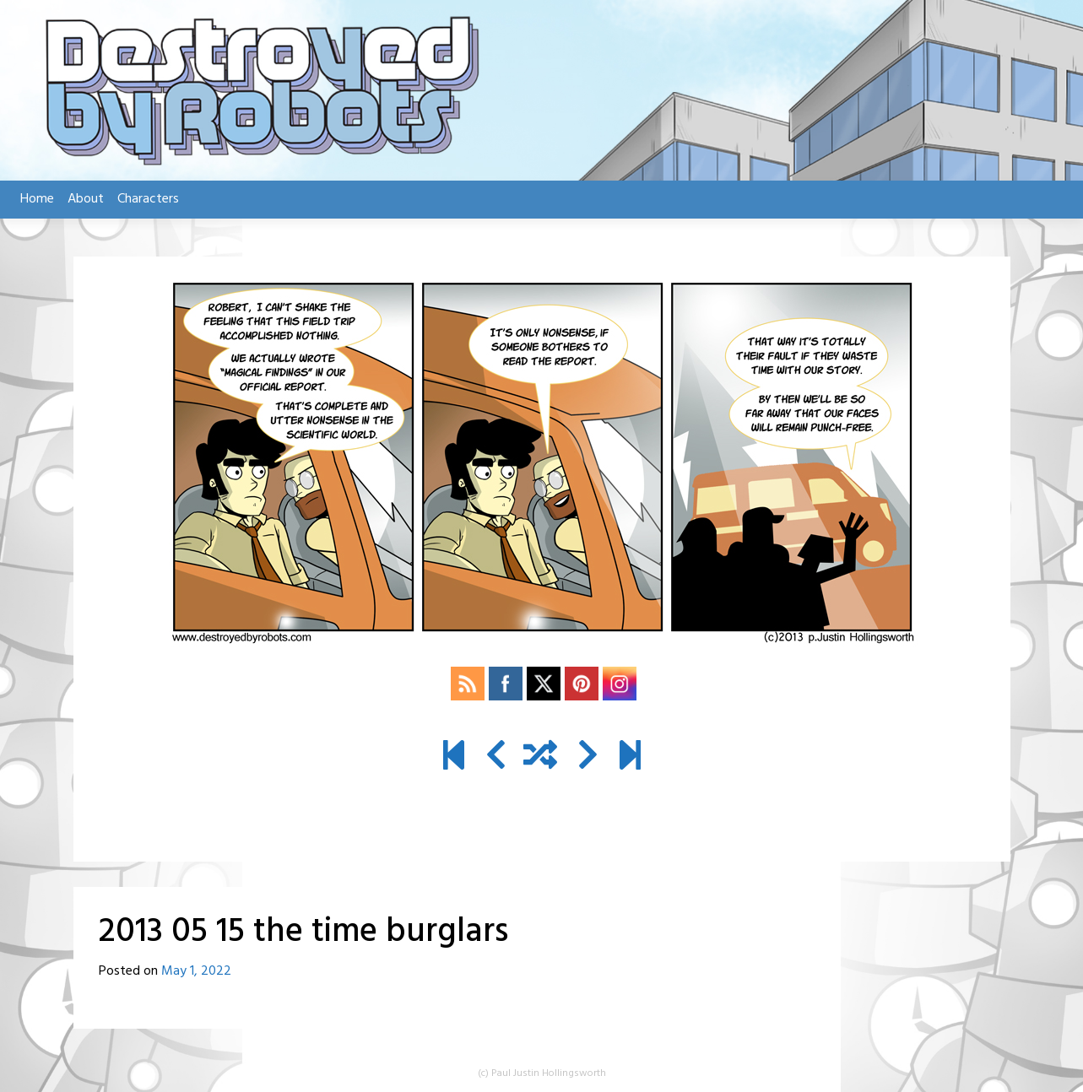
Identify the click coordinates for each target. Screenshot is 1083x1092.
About (86, 199)
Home (37, 199)
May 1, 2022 (196, 971)
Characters (148, 199)
